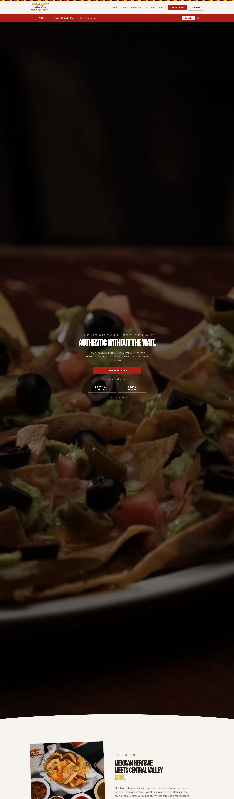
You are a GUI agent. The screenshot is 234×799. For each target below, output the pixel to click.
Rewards (195, 7)
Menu (115, 7)
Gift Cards (150, 7)
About (125, 7)
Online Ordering (131, 388)
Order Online (177, 7)
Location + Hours (102, 388)
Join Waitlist (117, 370)
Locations (136, 7)
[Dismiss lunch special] (198, 18)
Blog (161, 7)
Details (188, 18)
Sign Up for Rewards (117, 379)
